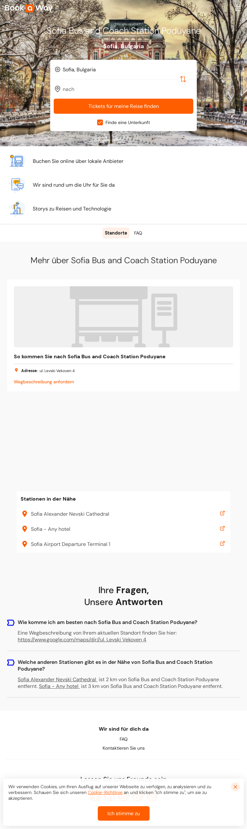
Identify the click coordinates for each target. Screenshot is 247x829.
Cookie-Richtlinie (105, 792)
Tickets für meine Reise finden (123, 106)
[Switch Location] (183, 79)
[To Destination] (126, 89)
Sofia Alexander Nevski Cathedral (57, 679)
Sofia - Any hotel (59, 686)
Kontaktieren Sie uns (124, 748)
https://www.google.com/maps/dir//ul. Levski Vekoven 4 (82, 639)
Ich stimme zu (123, 813)
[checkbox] (100, 122)
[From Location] (126, 69)
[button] (238, 8)
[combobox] (123, 69)
